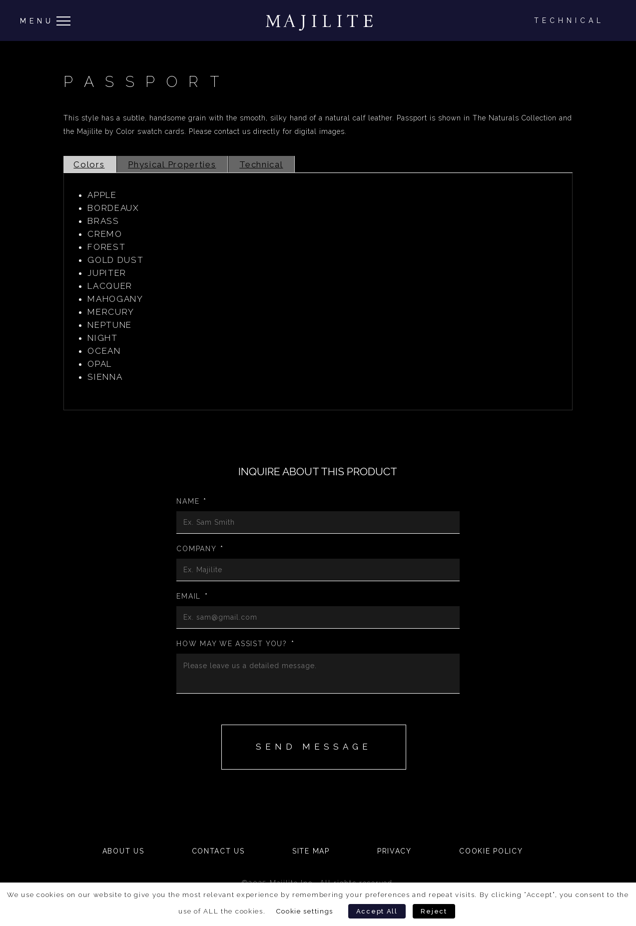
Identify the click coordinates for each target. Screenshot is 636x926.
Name (191, 501)
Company (200, 549)
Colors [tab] (88, 164)
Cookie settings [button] (305, 911)
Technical (569, 20)
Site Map (311, 851)
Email (192, 596)
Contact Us (218, 851)
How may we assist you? (235, 644)
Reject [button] (434, 911)
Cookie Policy (491, 851)
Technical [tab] (261, 164)
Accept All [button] (377, 911)
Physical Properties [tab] (172, 164)
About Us (123, 851)
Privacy (394, 851)
